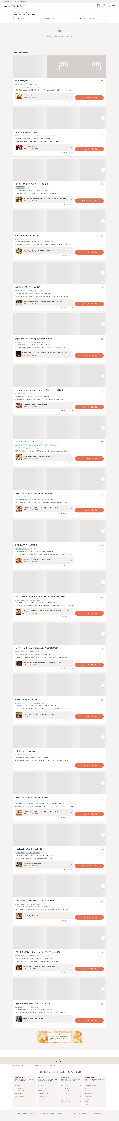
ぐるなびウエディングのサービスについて (83, 1113)
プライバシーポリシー (39, 1113)
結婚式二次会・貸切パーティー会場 (43, 1065)
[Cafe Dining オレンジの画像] (59, 66)
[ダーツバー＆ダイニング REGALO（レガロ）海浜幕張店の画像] (59, 634)
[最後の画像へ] (103, 118)
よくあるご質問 (97, 1113)
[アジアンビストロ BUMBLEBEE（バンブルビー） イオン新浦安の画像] (59, 376)
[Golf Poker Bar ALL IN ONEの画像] (59, 685)
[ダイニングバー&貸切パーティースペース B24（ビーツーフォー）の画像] (59, 582)
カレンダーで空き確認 (89, 98)
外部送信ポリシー (50, 1113)
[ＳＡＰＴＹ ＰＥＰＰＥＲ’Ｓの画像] (59, 427)
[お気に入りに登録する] (102, 81)
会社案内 (20, 1113)
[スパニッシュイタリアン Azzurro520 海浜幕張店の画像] (59, 479)
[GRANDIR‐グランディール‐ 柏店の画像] (59, 273)
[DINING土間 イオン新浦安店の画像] (59, 531)
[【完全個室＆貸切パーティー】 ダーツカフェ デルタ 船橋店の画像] (59, 938)
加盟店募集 (69, 1113)
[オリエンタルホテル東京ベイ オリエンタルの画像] (59, 170)
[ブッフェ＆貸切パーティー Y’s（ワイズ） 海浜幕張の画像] (59, 886)
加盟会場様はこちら (60, 1113)
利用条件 (31, 1113)
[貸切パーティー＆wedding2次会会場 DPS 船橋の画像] (59, 324)
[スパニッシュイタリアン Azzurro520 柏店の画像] (59, 783)
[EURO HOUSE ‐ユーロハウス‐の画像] (59, 221)
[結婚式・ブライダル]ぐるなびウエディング (23, 1065)
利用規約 (25, 1113)
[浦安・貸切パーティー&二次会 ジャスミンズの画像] (59, 989)
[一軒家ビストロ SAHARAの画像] (59, 737)
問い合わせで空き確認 (89, 355)
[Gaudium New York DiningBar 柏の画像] (59, 835)
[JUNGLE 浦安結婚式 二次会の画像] (59, 118)
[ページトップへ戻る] (59, 1060)
